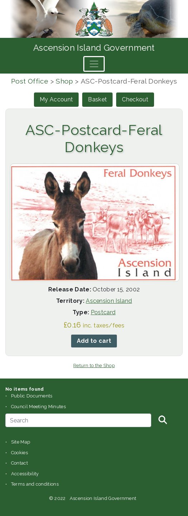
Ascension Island (109, 300)
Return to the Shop (94, 365)
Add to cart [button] (94, 340)
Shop (64, 81)
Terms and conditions (35, 484)
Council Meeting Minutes (38, 406)
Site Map (20, 442)
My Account (56, 99)
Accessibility (25, 473)
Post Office (29, 81)
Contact (19, 463)
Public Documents (32, 396)
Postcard (103, 312)
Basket (97, 99)
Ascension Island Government (94, 47)
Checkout (135, 99)
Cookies (19, 452)
